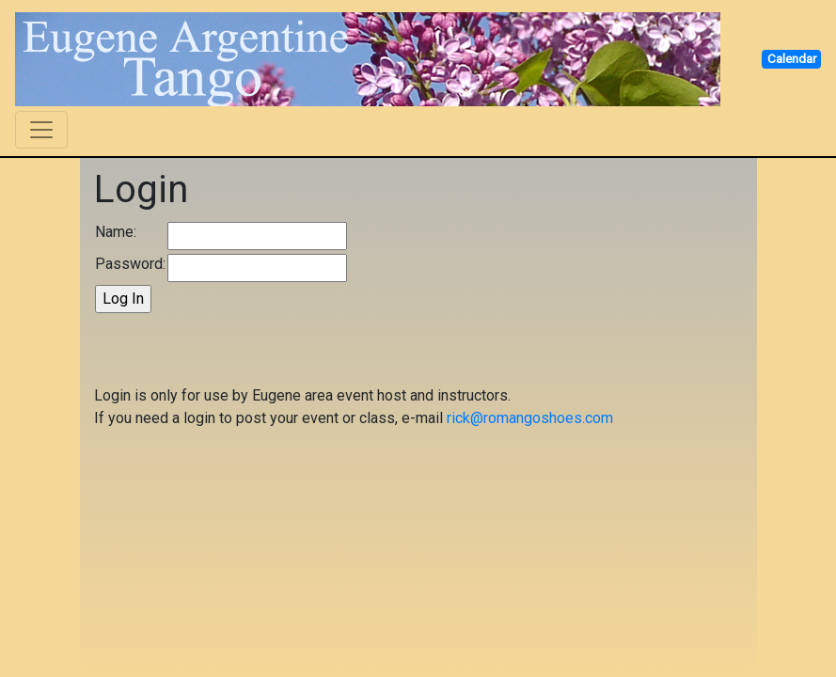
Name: (115, 232)
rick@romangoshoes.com (530, 418)
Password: (130, 264)
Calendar (791, 58)
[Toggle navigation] (41, 130)
